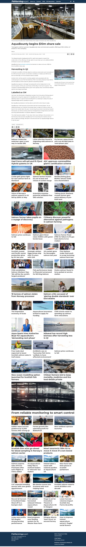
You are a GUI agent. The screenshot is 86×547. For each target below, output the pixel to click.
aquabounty (19, 124)
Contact (38, 1)
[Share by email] (73, 54)
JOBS (43, 1)
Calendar (58, 1)
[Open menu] (74, 1)
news (13, 124)
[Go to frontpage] (20, 1)
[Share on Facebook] (68, 54)
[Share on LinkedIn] (72, 54)
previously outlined (25, 64)
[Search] (70, 1)
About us (32, 1)
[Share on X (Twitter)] (70, 54)
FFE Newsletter (50, 1)
